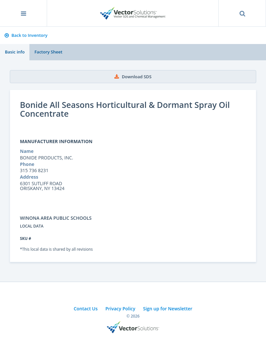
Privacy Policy (120, 308)
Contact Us (85, 308)
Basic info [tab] (15, 52)
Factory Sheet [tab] (48, 52)
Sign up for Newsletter (167, 308)
